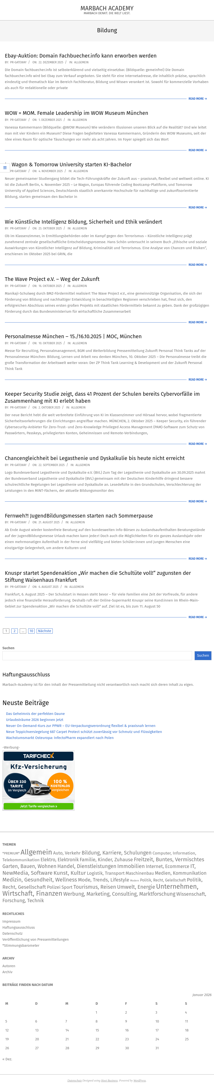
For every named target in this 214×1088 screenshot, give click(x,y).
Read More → (198, 98)
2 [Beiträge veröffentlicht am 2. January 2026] (126, 1012)
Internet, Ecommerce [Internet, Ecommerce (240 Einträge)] (167, 866)
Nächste (44, 631)
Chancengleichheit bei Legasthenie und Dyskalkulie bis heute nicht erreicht (95, 458)
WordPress (139, 1080)
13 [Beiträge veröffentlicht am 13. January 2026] (37, 1030)
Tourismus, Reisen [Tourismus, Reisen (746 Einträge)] (94, 887)
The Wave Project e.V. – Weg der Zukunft (52, 279)
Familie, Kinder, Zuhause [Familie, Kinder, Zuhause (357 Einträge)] (106, 859)
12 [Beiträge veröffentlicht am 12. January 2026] (7, 1030)
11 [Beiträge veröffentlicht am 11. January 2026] (186, 1021)
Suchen (8, 648)
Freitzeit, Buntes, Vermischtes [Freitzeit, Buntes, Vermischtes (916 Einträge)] (169, 859)
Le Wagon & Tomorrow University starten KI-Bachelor (68, 164)
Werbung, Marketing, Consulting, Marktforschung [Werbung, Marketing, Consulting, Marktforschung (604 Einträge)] (119, 894)
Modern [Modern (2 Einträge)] (134, 880)
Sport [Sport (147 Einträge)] (66, 887)
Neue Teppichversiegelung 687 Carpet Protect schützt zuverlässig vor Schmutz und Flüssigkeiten (84, 732)
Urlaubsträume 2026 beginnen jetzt (34, 720)
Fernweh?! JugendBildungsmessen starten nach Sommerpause (79, 515)
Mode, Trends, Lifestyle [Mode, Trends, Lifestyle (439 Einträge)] (103, 880)
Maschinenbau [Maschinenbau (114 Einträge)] (140, 873)
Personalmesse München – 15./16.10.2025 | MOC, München (73, 336)
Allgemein (81, 62)
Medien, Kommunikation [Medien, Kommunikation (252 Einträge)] (181, 873)
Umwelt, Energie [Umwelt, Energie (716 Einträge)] (136, 887)
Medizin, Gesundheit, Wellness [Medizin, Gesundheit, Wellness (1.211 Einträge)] (39, 879)
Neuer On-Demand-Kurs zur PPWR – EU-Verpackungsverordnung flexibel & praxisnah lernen (81, 726)
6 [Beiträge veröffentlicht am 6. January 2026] (36, 1021)
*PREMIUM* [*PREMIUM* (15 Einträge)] (10, 853)
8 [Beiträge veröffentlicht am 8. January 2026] (96, 1021)
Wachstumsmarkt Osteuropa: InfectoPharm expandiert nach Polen (60, 738)
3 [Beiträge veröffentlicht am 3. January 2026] (156, 1012)
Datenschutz (74, 1080)
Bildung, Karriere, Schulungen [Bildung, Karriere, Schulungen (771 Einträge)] (117, 853)
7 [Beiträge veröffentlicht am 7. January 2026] (66, 1021)
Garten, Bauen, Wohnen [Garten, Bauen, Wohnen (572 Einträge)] (29, 866)
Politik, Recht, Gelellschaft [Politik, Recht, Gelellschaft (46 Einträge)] (163, 880)
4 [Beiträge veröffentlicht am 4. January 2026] (186, 1012)
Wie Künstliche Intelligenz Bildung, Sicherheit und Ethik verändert (83, 222)
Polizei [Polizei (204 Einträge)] (54, 887)
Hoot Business (109, 1080)
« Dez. (7, 1059)
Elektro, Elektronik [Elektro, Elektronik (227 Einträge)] (59, 859)
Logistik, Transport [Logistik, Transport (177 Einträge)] (106, 873)
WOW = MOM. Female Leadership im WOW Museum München (76, 113)
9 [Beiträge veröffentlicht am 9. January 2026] (126, 1021)
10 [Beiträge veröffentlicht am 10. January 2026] (157, 1021)
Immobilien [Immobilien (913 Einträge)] (131, 866)
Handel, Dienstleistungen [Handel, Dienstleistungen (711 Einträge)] (86, 866)
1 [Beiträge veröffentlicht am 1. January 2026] (96, 1012)
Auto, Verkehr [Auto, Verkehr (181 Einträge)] (67, 853)
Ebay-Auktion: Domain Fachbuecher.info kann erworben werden (81, 55)
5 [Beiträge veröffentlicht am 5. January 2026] (6, 1021)
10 (31, 631)
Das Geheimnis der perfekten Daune (35, 714)
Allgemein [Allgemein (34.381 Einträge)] (36, 852)
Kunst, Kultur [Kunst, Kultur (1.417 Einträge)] (69, 873)
